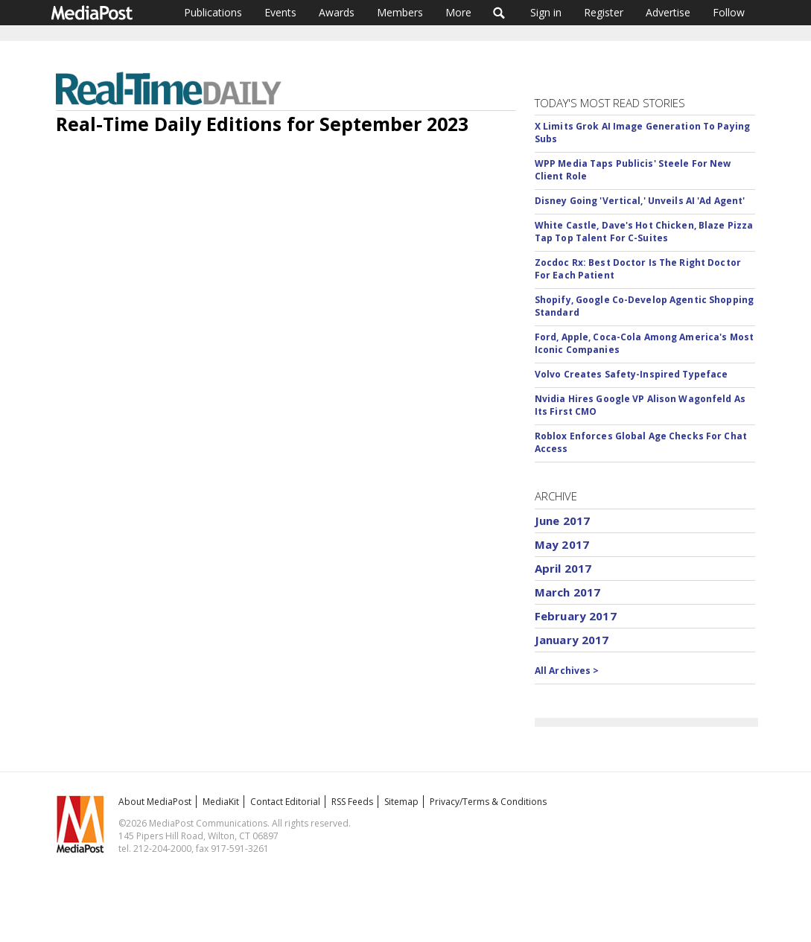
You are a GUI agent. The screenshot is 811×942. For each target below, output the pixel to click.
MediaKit (221, 801)
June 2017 (562, 520)
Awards (336, 12)
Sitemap (401, 801)
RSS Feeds (352, 801)
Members (400, 12)
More (458, 12)
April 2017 (563, 568)
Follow (729, 12)
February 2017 (576, 615)
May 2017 (562, 544)
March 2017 (568, 592)
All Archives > (567, 670)
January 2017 (572, 639)
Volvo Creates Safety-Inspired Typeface (631, 374)
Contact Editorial (285, 801)
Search (499, 12)
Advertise (668, 12)
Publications (213, 12)
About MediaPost (154, 801)
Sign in (546, 12)
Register (603, 12)
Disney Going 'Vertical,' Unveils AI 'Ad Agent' (640, 200)
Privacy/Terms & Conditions (488, 801)
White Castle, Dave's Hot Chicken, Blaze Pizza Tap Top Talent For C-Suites (644, 231)
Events (280, 12)
